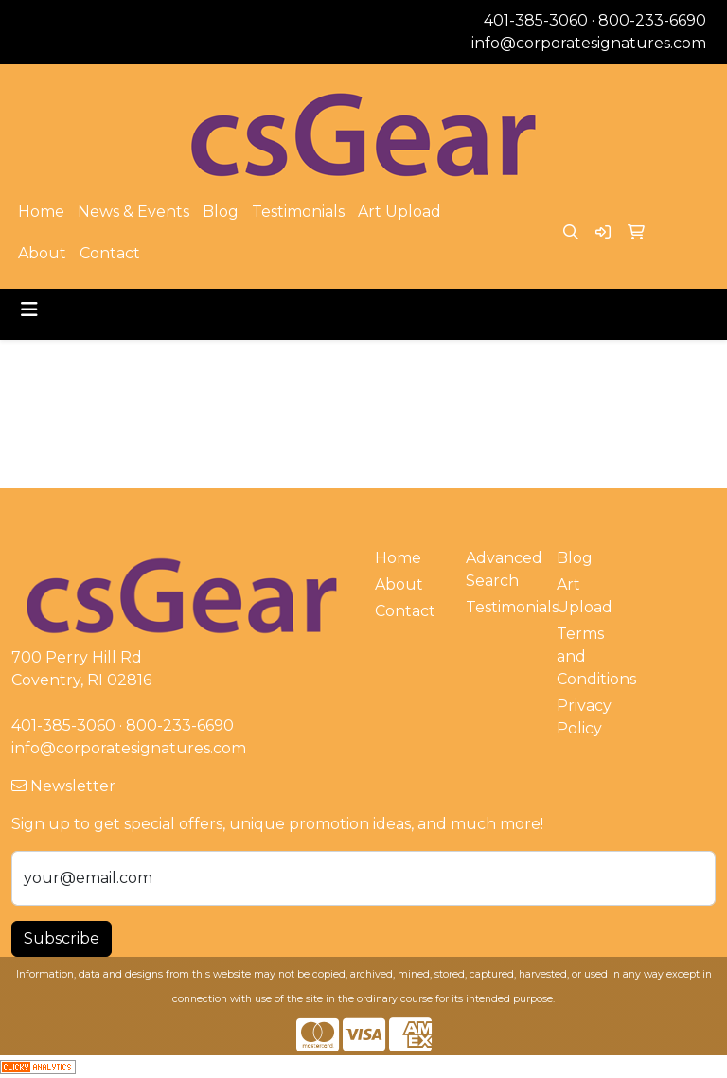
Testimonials (298, 212)
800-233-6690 (652, 20)
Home (41, 212)
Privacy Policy (584, 717)
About (42, 253)
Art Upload (399, 212)
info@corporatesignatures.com (588, 43)
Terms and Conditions (591, 656)
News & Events (133, 212)
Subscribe (61, 938)
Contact (110, 253)
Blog (221, 212)
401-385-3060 (536, 20)
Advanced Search (500, 569)
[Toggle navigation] (29, 309)
